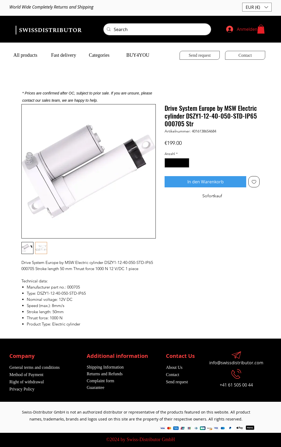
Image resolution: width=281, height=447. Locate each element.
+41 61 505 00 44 (236, 385)
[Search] (157, 29)
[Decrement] (168, 163)
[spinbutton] (177, 163)
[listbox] (257, 7)
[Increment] (185, 163)
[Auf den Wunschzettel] (254, 181)
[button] (257, 7)
